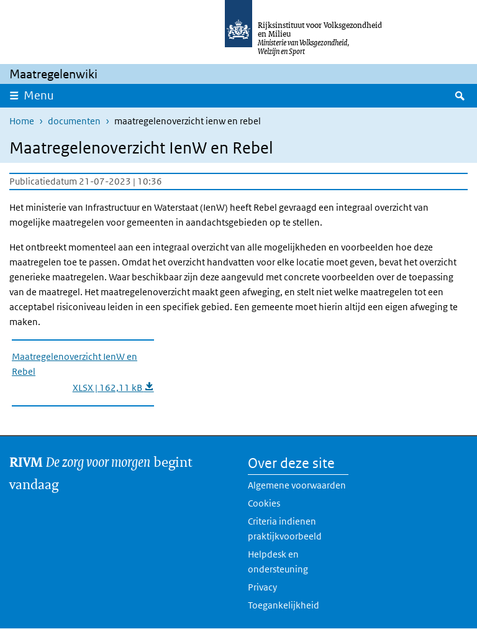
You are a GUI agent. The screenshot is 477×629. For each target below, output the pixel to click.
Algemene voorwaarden (297, 485)
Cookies (264, 503)
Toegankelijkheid (283, 605)
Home (21, 121)
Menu (39, 95)
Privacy (262, 587)
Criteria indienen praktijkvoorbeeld (285, 528)
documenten (74, 121)
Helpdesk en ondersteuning (278, 561)
